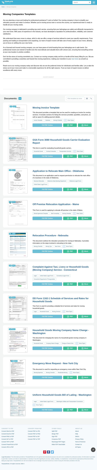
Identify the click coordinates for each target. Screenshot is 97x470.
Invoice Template (38, 120)
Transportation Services (65, 151)
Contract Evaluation (51, 151)
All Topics (78, 447)
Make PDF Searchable (58, 444)
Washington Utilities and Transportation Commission (69, 401)
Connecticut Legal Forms (62, 275)
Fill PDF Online (47, 125)
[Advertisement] (48, 84)
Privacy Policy (79, 439)
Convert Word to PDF (8, 431)
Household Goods (38, 151)
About (77, 431)
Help (76, 434)
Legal (35, 275)
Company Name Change (52, 343)
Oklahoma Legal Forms (75, 181)
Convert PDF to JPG (34, 431)
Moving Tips (49, 246)
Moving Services (56, 311)
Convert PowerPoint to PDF (10, 444)
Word (85, 125)
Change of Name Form (67, 343)
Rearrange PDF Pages (58, 442)
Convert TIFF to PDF (8, 442)
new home (75, 59)
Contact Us (78, 444)
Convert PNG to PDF (8, 436)
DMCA (77, 436)
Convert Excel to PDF (8, 434)
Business (48, 120)
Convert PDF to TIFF (34, 439)
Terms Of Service (80, 442)
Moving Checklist (57, 120)
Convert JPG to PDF (8, 447)
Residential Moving (62, 372)
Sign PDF (54, 436)
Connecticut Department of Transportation (44, 279)
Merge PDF (55, 434)
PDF (70, 125)
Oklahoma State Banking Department (56, 181)
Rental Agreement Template (41, 213)
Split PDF (54, 431)
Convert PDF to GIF (34, 436)
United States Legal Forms (40, 184)
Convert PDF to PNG (34, 434)
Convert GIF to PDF (7, 439)
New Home (58, 246)
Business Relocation (39, 181)
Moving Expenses (38, 372)
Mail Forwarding (55, 213)
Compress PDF (56, 439)
